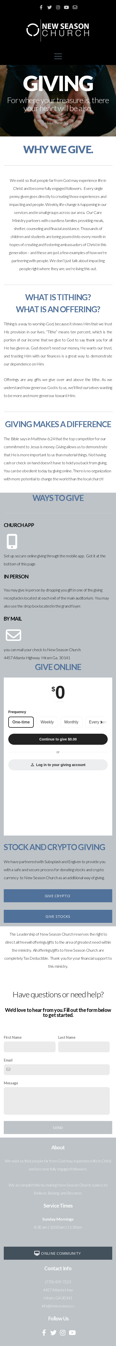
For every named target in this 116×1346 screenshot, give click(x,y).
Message (11, 1083)
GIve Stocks (58, 916)
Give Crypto (58, 895)
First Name (13, 1037)
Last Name (66, 1037)
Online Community (57, 1253)
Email (8, 1060)
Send (58, 1127)
